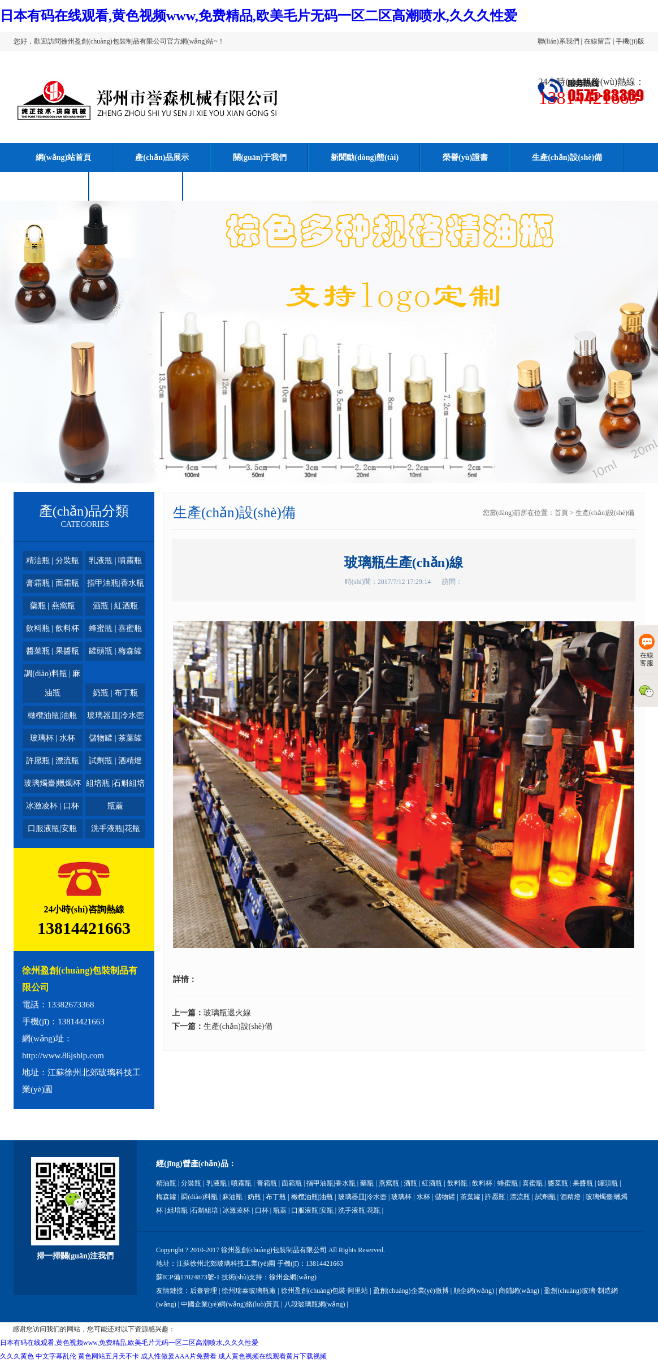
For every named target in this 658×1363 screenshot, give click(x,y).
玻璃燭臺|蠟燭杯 (52, 783)
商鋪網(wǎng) (519, 1291)
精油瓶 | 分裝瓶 (52, 560)
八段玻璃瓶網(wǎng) (314, 1304)
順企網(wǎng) (473, 1291)
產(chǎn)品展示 (162, 157)
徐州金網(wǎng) (293, 1277)
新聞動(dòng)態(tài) (365, 157)
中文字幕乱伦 (56, 1356)
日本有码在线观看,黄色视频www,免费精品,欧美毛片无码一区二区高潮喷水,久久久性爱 (258, 15)
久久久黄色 (17, 1356)
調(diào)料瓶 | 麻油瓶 (52, 683)
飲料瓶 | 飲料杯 (52, 628)
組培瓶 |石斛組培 (115, 783)
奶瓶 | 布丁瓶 (115, 693)
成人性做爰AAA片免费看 (179, 1356)
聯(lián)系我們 (558, 41)
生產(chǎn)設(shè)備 (567, 157)
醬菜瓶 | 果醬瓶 (52, 651)
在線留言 (597, 41)
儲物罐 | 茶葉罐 (115, 738)
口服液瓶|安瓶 (52, 828)
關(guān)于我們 (260, 157)
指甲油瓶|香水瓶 (115, 583)
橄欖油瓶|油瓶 (52, 715)
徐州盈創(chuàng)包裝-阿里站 (325, 1291)
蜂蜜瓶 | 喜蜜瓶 (115, 628)
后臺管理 (203, 1291)
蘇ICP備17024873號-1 (188, 1277)
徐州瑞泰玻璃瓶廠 (249, 1291)
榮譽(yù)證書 (465, 157)
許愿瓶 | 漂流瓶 (52, 760)
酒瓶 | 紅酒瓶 (115, 606)
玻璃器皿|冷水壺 (115, 715)
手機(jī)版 (630, 41)
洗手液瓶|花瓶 (115, 828)
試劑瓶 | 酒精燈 (115, 760)
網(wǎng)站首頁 (63, 157)
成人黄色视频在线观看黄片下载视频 (272, 1356)
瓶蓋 (115, 806)
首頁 (561, 513)
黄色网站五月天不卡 (108, 1356)
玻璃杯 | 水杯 (52, 738)
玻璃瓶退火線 (227, 1013)
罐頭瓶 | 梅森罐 (115, 651)
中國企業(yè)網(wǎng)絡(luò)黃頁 (230, 1304)
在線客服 (647, 650)
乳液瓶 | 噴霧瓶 (115, 560)
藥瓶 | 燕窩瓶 (52, 606)
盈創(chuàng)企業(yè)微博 (411, 1291)
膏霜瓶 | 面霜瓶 (52, 583)
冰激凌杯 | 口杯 (52, 806)
